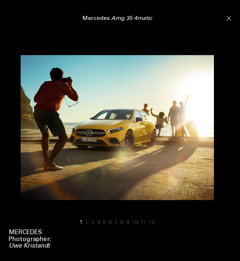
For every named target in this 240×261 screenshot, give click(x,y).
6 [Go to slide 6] (110, 222)
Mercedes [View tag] (25, 233)
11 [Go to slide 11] (143, 222)
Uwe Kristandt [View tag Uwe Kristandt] (29, 246)
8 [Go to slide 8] (121, 222)
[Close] (228, 17)
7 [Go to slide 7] (116, 222)
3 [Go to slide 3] (92, 222)
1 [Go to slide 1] (81, 222)
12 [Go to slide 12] (152, 222)
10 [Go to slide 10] (135, 222)
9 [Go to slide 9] (127, 222)
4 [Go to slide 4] (98, 222)
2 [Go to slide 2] (87, 222)
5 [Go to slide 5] (104, 222)
